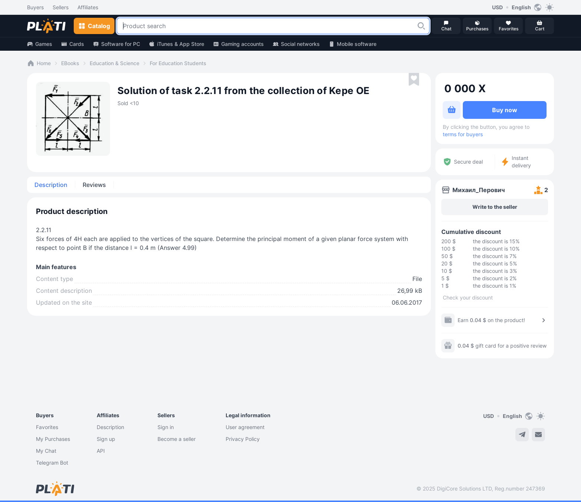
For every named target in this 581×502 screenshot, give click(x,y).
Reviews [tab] (94, 184)
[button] (421, 26)
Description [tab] (50, 184)
